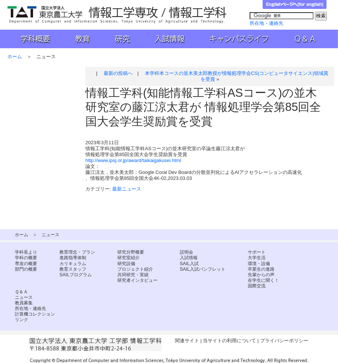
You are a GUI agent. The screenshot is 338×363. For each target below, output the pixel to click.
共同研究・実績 (133, 274)
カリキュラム (72, 263)
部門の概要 (26, 269)
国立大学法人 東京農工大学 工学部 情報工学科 (117, 14)
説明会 (186, 252)
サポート (257, 252)
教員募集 (24, 303)
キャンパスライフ (240, 39)
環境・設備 (259, 263)
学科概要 (32, 39)
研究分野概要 (130, 252)
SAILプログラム (75, 274)
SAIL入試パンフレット (202, 269)
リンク (21, 319)
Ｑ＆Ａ (310, 39)
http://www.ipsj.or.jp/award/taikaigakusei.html (133, 160)
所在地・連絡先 (266, 23)
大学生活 (257, 257)
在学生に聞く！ (263, 280)
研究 (121, 39)
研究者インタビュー (137, 280)
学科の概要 (26, 257)
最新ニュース (126, 189)
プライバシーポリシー (284, 340)
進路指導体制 (72, 257)
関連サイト (187, 340)
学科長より (26, 252)
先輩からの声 (261, 274)
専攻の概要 (26, 263)
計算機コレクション (35, 314)
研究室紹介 (128, 257)
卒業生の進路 (261, 269)
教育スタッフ (72, 269)
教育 (82, 39)
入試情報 (170, 39)
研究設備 (126, 263)
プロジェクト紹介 (135, 269)
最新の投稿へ (118, 73)
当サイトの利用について (229, 340)
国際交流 (257, 285)
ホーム (14, 56)
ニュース (24, 297)
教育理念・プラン (77, 252)
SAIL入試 (189, 263)
